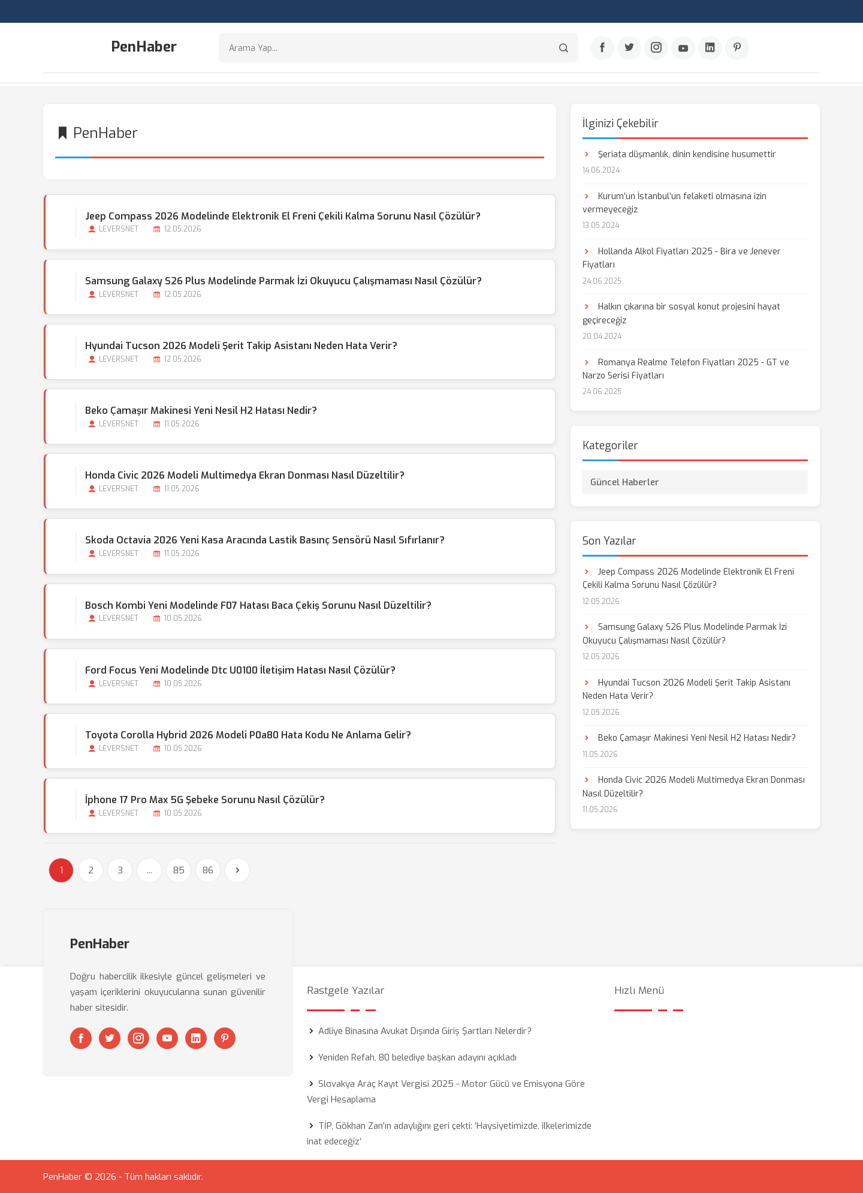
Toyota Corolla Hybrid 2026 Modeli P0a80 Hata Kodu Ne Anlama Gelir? (248, 734)
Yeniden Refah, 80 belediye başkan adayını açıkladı (417, 1057)
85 (179, 870)
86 (208, 870)
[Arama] (563, 48)
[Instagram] (656, 49)
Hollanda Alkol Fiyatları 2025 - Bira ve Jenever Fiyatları (682, 257)
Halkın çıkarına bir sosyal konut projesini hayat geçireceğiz (681, 312)
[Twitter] (629, 49)
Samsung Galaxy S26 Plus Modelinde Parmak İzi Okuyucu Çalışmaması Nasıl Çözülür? (283, 280)
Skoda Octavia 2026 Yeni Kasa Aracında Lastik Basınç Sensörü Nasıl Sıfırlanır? (264, 539)
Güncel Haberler (624, 481)
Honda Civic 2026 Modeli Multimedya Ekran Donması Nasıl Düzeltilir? (244, 474)
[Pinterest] (737, 49)
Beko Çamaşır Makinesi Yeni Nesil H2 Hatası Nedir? (200, 410)
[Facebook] (602, 49)
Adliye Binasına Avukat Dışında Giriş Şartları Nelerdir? (425, 1030)
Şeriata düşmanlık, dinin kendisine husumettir (679, 153)
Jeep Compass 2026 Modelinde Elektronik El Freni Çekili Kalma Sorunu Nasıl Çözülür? (282, 215)
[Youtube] (683, 49)
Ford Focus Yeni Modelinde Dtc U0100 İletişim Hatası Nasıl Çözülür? (240, 669)
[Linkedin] (710, 49)
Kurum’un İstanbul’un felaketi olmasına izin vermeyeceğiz (675, 202)
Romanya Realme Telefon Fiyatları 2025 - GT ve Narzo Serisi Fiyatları (686, 368)
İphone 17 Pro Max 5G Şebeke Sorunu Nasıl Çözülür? (204, 799)
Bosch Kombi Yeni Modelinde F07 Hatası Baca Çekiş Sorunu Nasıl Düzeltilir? (258, 604)
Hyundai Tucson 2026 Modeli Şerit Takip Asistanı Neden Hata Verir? (241, 344)
